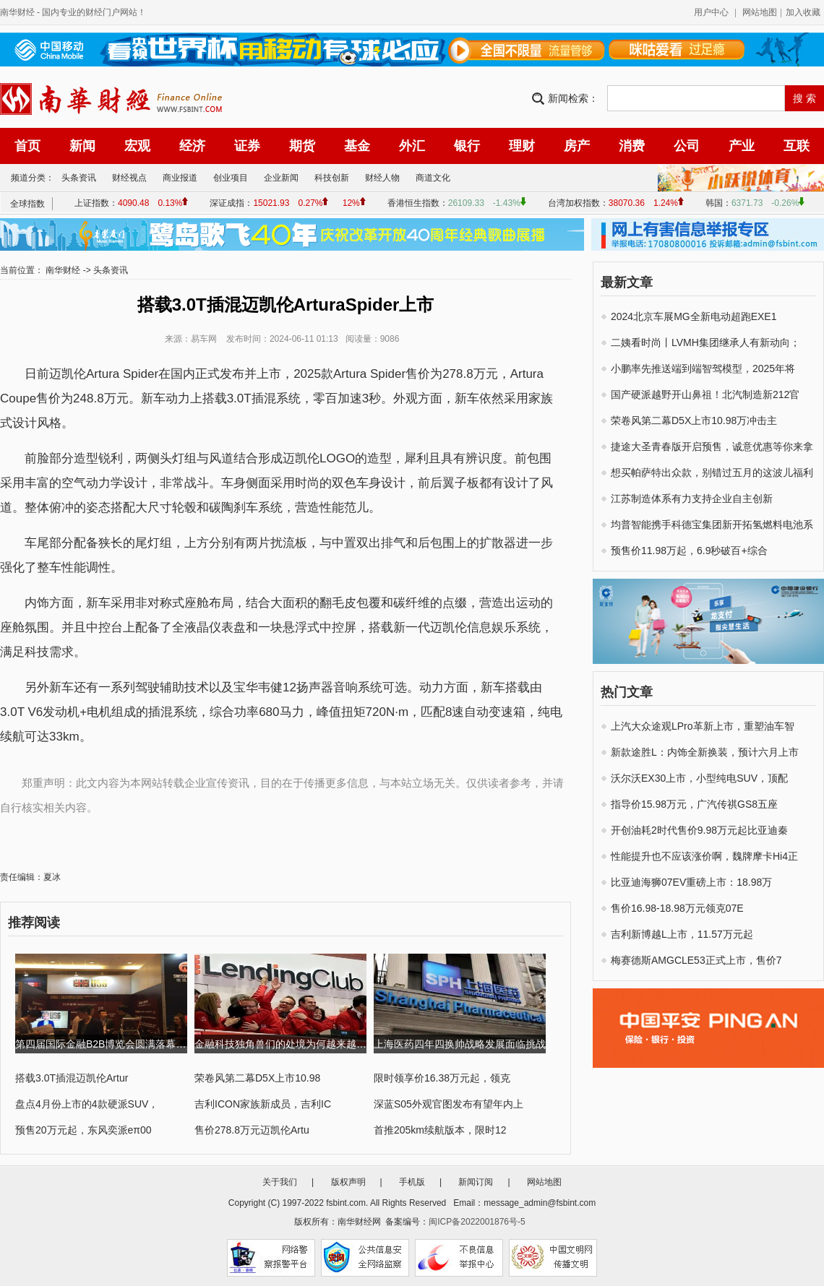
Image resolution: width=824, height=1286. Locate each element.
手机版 (412, 1182)
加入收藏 (803, 12)
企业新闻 (281, 178)
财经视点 (129, 178)
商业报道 (180, 178)
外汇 (412, 146)
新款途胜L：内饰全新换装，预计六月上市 (705, 752)
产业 (742, 146)
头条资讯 (78, 178)
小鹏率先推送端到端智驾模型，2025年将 (703, 368)
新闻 (82, 146)
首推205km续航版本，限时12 (440, 1130)
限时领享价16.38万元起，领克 (442, 1078)
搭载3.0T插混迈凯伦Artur (71, 1078)
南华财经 (17, 12)
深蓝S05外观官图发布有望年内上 (448, 1104)
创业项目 (230, 178)
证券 (247, 146)
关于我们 (279, 1182)
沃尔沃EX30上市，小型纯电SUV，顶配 (699, 778)
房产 (577, 146)
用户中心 (711, 12)
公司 (687, 146)
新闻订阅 (475, 1182)
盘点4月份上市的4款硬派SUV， (86, 1104)
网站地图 (759, 12)
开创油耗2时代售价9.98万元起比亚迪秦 (699, 830)
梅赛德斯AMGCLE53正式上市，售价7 (696, 960)
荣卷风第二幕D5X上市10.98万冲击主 (694, 420)
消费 (632, 146)
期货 (302, 146)
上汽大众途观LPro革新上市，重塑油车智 (702, 726)
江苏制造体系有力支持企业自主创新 (692, 498)
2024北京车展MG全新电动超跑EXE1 (694, 316)
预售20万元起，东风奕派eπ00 (83, 1130)
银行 (467, 146)
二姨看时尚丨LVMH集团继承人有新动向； (705, 342)
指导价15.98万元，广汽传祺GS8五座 (694, 804)
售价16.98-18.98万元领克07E (677, 908)
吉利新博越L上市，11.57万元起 (682, 934)
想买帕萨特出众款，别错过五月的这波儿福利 (712, 472)
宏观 (137, 146)
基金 (357, 146)
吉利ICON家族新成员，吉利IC (262, 1104)
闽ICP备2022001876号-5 (477, 1222)
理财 (522, 146)
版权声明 (348, 1182)
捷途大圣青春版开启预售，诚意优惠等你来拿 (712, 446)
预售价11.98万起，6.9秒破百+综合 (689, 550)
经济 (192, 146)
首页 (27, 146)
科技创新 (331, 178)
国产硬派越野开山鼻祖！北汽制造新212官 (705, 394)
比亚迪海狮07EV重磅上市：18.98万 (691, 882)
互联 (797, 146)
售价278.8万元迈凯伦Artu (251, 1130)
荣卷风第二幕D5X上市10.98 (257, 1078)
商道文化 (433, 178)
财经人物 (382, 178)
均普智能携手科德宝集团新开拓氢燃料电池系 (712, 524)
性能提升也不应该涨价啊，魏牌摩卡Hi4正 (704, 856)
